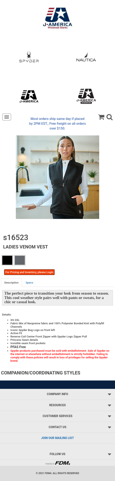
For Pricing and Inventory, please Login (29, 272)
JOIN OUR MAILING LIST (57, 438)
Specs (29, 282)
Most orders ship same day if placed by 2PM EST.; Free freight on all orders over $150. (57, 123)
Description (11, 282)
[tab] (11, 282)
